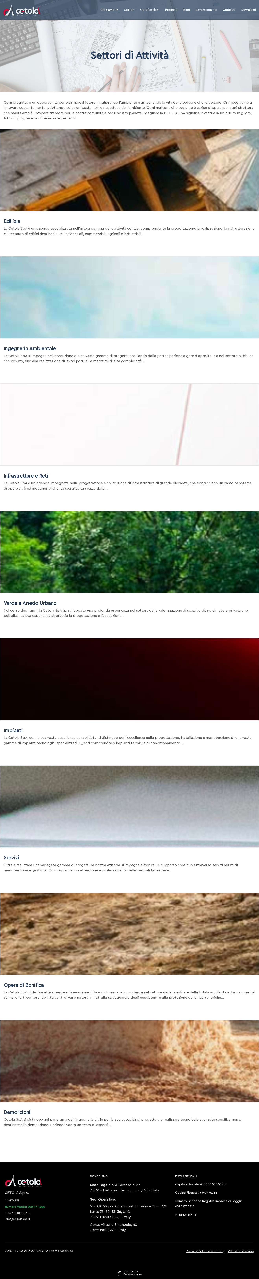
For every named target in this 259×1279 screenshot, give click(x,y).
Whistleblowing (241, 1251)
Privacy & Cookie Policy (205, 1251)
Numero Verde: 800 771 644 (25, 1206)
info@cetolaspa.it (17, 1219)
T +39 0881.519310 (17, 1213)
